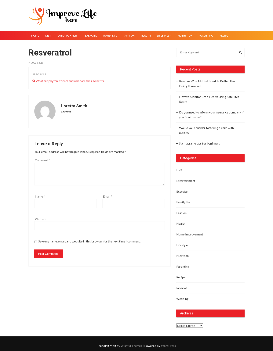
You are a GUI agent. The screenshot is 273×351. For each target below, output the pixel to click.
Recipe (224, 35)
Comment (42, 160)
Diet (48, 35)
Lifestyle (164, 35)
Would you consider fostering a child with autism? (206, 130)
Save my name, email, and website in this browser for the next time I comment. (89, 241)
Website (40, 219)
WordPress (168, 345)
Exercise (91, 35)
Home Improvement (189, 234)
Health (146, 35)
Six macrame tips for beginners (199, 143)
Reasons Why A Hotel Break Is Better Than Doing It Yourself (207, 83)
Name (40, 196)
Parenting (206, 35)
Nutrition (185, 35)
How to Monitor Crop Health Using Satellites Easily (209, 99)
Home (35, 35)
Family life (110, 35)
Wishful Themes (131, 345)
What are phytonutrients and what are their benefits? (70, 81)
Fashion (129, 35)
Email (107, 196)
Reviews (181, 288)
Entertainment (68, 35)
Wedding (182, 298)
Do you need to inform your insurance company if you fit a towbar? (211, 114)
